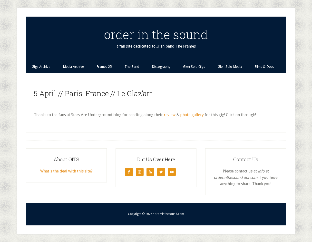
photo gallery (192, 114)
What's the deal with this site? (66, 171)
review (170, 114)
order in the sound (156, 34)
